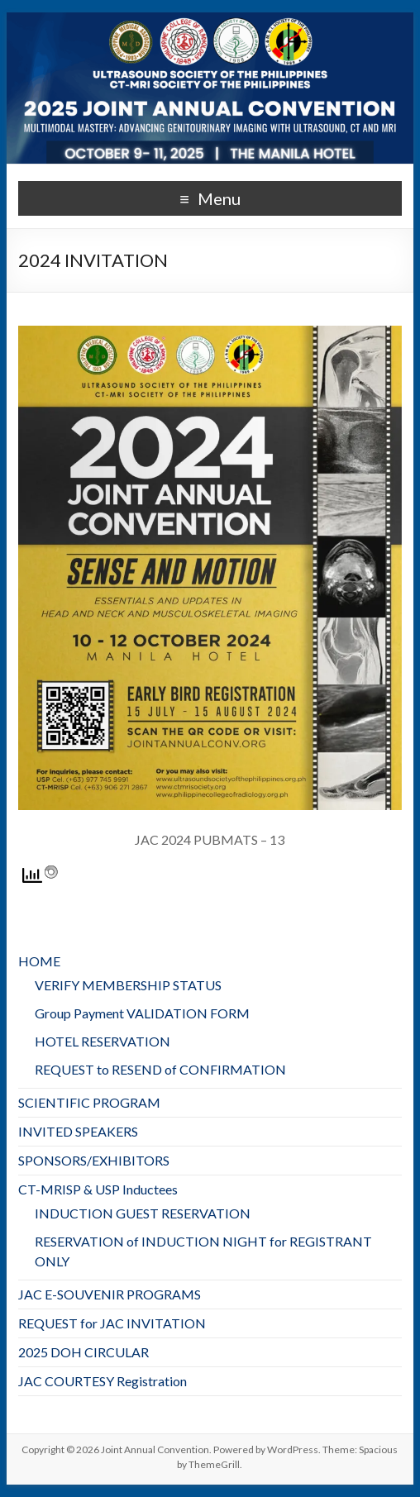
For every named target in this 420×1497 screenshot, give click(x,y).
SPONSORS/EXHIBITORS (93, 1160)
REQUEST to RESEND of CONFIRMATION (160, 1069)
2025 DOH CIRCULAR (83, 1352)
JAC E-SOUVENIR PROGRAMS (109, 1294)
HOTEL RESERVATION (102, 1041)
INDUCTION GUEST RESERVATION (143, 1213)
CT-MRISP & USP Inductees (98, 1189)
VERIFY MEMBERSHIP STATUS (128, 985)
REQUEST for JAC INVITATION (112, 1323)
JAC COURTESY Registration (102, 1381)
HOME (39, 961)
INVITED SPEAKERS (78, 1131)
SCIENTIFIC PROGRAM (89, 1102)
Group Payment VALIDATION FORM (142, 1013)
